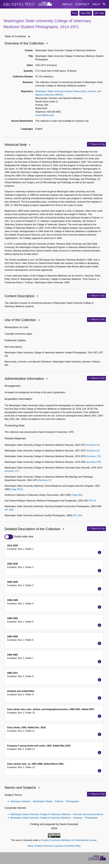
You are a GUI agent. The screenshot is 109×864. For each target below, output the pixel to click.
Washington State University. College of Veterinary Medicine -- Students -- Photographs (54, 818)
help (96, 4)
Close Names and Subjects (38, 787)
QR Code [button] (99, 13)
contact (82, 4)
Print (74, 13)
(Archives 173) (93, 456)
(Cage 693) (77, 495)
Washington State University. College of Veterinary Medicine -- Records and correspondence (56, 814)
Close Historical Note (29, 145)
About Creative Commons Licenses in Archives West (54, 846)
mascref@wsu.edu (44, 115)
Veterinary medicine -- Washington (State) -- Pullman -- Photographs (44, 801)
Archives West (19, 4)
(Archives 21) (93, 445)
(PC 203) (77, 515)
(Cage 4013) (16, 489)
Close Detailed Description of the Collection (63, 529)
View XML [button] (86, 13)
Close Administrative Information (46, 378)
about (67, 4)
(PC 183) (9, 510)
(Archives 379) (93, 462)
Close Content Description (37, 296)
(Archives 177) (12, 471)
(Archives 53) (93, 450)
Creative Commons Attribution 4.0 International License (68, 840)
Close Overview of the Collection (47, 43)
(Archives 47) (45, 480)
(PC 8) (92, 500)
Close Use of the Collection (38, 320)
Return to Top (96, 144)
